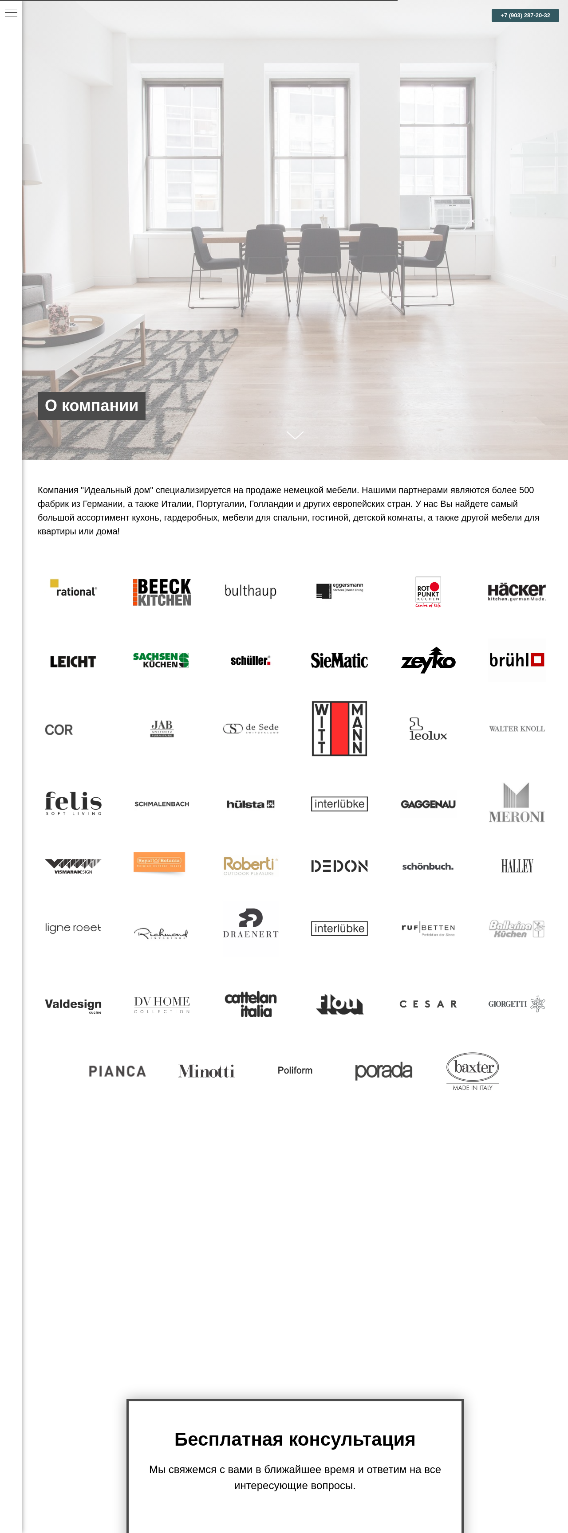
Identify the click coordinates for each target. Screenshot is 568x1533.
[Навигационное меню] (11, 13)
